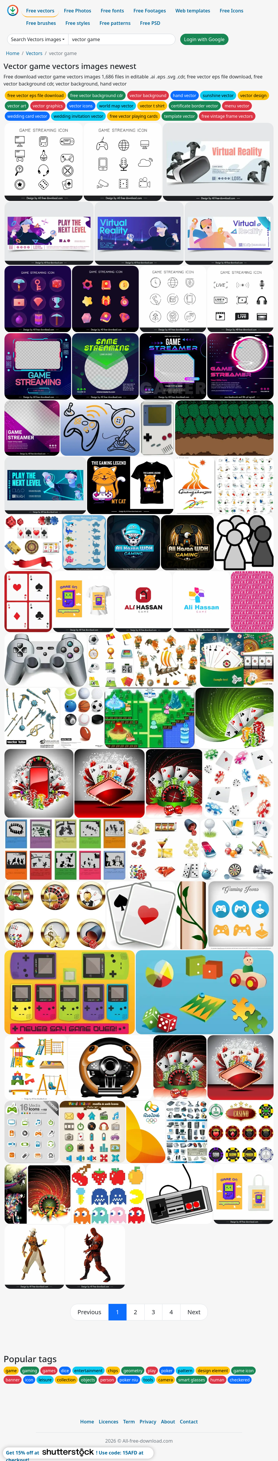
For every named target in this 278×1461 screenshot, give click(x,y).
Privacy (148, 1421)
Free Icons (231, 10)
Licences (108, 1421)
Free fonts (112, 10)
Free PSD (150, 23)
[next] (194, 1312)
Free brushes (41, 23)
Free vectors (40, 10)
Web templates (192, 10)
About (168, 1421)
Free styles (77, 23)
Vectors (34, 53)
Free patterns (115, 23)
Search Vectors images (36, 39)
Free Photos (77, 10)
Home (13, 53)
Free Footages (149, 10)
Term (129, 1421)
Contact (189, 1421)
